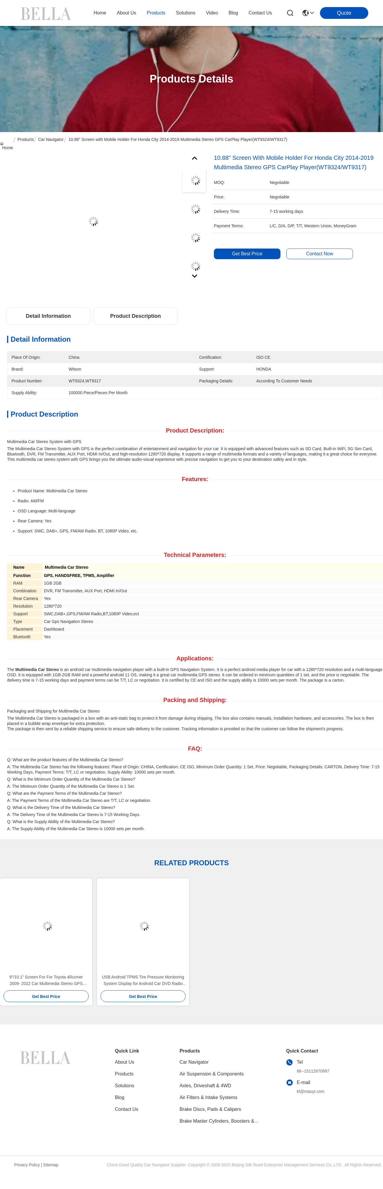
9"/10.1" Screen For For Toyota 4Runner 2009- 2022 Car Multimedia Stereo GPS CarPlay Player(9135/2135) (46, 981)
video (212, 12)
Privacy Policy (27, 1164)
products (156, 12)
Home (100, 12)
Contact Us (126, 1109)
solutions (185, 12)
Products (25, 139)
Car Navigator (50, 139)
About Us (124, 1062)
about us (126, 12)
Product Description (135, 316)
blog (233, 12)
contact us (260, 12)
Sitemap (50, 1164)
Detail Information (48, 316)
